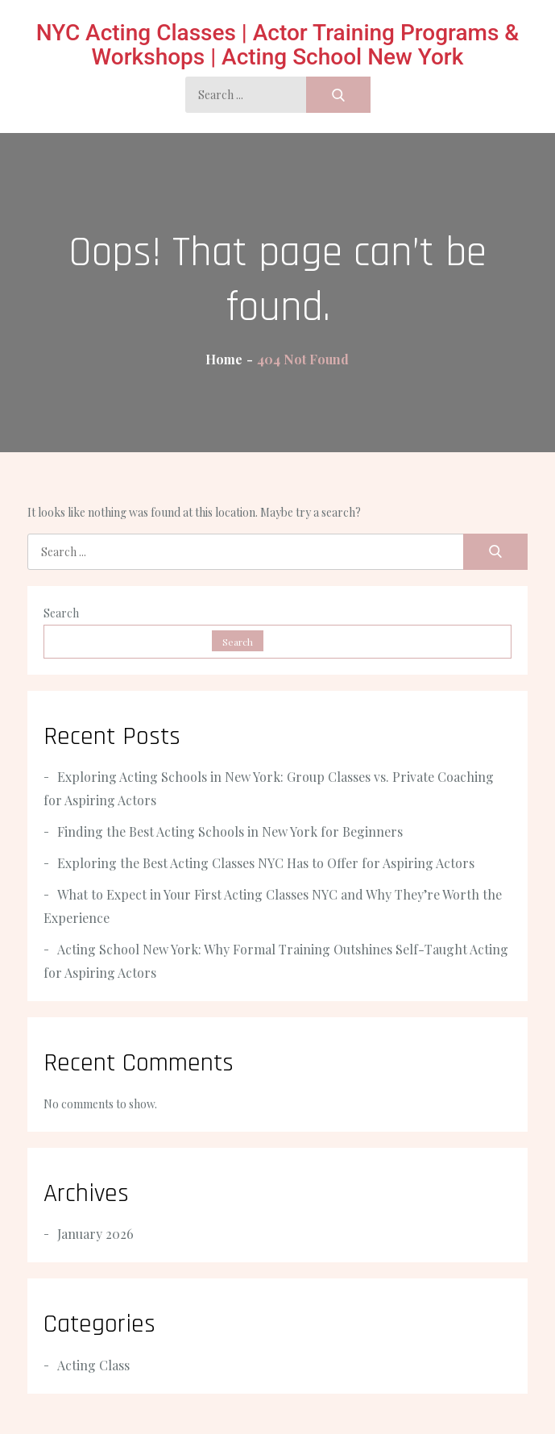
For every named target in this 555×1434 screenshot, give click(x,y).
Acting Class (93, 1365)
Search (61, 613)
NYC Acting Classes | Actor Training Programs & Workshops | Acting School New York (278, 44)
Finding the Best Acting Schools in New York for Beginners (230, 831)
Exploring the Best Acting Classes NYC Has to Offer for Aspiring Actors (265, 862)
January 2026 (95, 1233)
